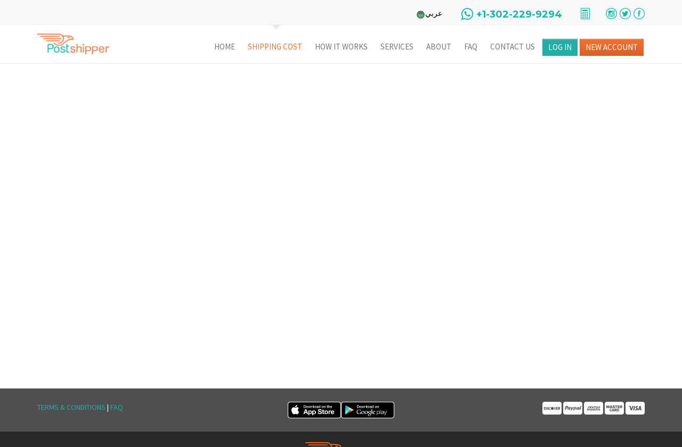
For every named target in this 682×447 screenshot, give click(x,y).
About (438, 47)
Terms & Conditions (71, 407)
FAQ (470, 47)
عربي (433, 13)
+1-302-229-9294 (519, 14)
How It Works (341, 47)
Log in (560, 47)
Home (224, 47)
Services (396, 47)
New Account (612, 47)
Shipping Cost (275, 47)
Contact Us (512, 47)
